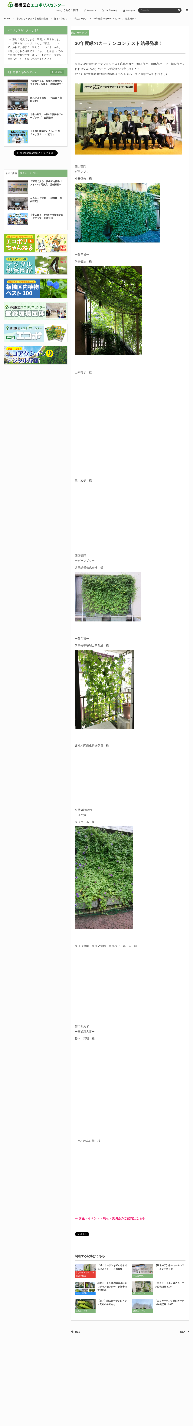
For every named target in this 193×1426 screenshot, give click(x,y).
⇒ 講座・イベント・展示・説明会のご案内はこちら (110, 1218)
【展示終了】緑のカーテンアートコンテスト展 (169, 1267)
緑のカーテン (79, 32)
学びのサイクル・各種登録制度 (85, 1274)
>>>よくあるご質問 (67, 10)
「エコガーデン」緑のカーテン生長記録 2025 (169, 1302)
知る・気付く (82, 1293)
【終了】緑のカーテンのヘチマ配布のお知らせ (112, 1302)
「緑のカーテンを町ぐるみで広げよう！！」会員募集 (112, 1267)
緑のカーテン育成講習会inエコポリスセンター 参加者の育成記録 (112, 1287)
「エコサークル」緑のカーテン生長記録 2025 (169, 1285)
